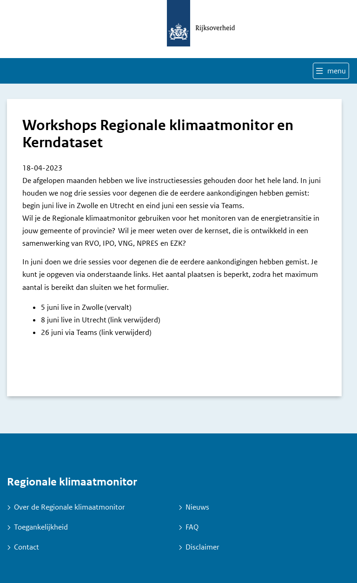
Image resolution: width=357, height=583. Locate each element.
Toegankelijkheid (41, 527)
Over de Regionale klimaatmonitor (69, 507)
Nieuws (197, 507)
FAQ (191, 527)
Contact (26, 547)
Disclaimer (202, 547)
